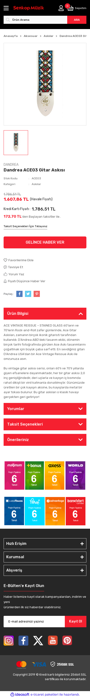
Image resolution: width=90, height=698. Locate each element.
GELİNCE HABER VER (45, 242)
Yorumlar (15, 409)
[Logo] (28, 8)
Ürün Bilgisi (17, 313)
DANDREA (11, 165)
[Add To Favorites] (45, 260)
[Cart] (76, 8)
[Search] (45, 20)
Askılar (36, 184)
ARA (77, 19)
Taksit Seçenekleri (25, 424)
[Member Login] (61, 8)
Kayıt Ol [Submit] (75, 621)
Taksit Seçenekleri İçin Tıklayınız (25, 226)
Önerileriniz (18, 439)
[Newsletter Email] (45, 621)
